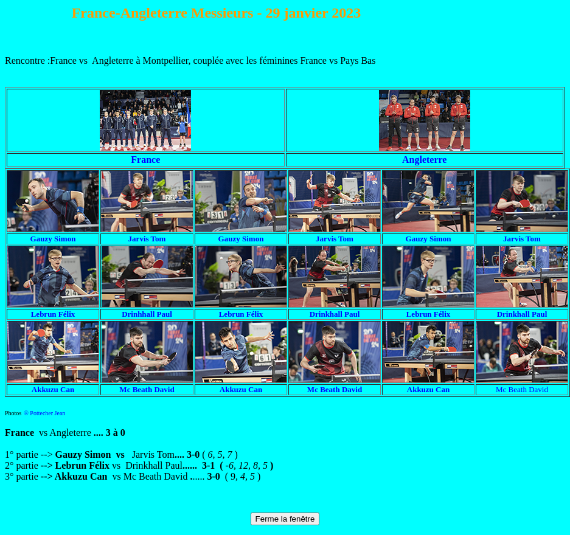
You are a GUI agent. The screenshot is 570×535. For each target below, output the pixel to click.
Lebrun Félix (428, 314)
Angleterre (424, 159)
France (145, 159)
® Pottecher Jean (44, 413)
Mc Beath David (522, 389)
